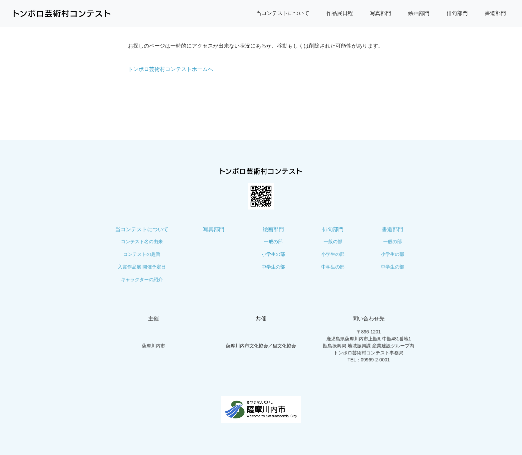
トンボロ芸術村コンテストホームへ (170, 69)
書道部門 (495, 13)
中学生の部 (273, 266)
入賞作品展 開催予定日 (142, 266)
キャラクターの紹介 (142, 279)
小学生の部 (273, 254)
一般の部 (273, 241)
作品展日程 (339, 13)
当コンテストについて (282, 13)
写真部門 (380, 13)
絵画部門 (418, 13)
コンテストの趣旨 (141, 254)
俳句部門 (457, 13)
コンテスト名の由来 (142, 241)
